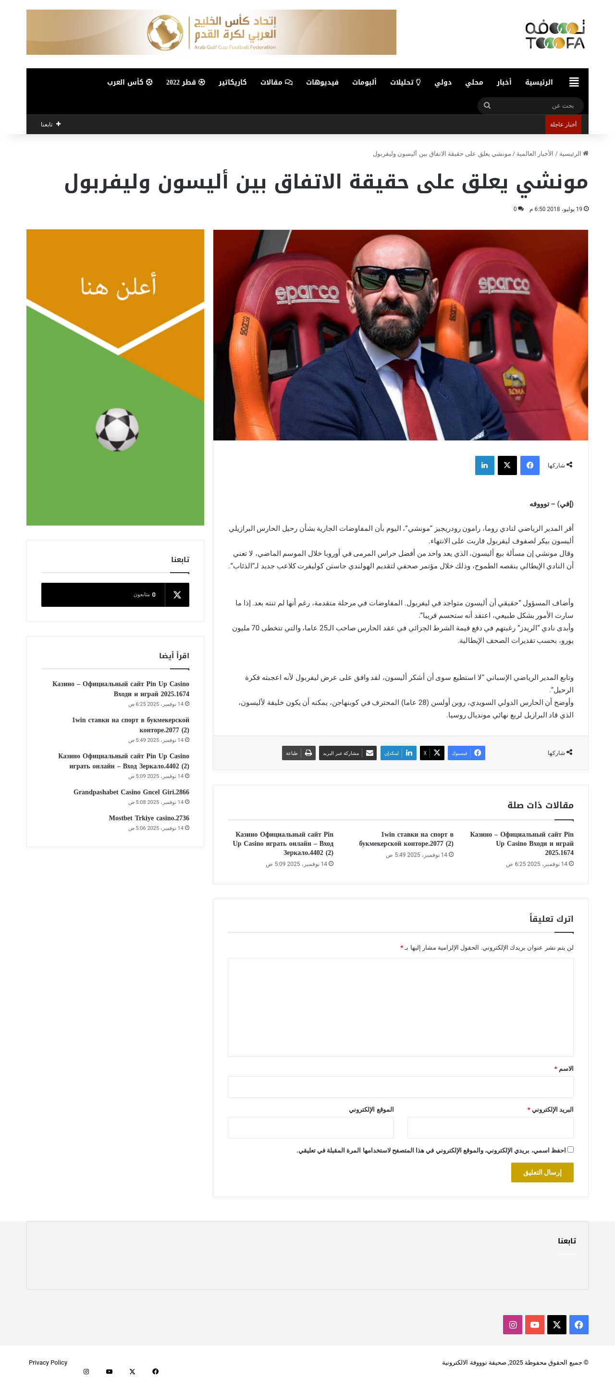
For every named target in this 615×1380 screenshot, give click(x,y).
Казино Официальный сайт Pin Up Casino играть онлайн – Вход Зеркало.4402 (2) (283, 843)
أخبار (504, 82)
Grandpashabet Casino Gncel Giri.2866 (131, 792)
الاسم (564, 1068)
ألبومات (364, 82)
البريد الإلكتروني (551, 1109)
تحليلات (405, 82)
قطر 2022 (185, 82)
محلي (474, 82)
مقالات (276, 82)
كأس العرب (130, 82)
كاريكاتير (233, 82)
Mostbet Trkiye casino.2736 (149, 818)
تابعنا (567, 1241)
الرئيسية (539, 82)
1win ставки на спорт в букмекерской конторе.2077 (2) (406, 839)
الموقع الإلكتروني (371, 1109)
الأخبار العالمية (535, 153)
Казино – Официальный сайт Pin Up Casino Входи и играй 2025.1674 (522, 843)
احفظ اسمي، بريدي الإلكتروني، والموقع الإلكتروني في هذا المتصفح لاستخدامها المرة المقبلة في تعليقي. (431, 1150)
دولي (443, 82)
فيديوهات (322, 82)
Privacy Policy (48, 1362)
